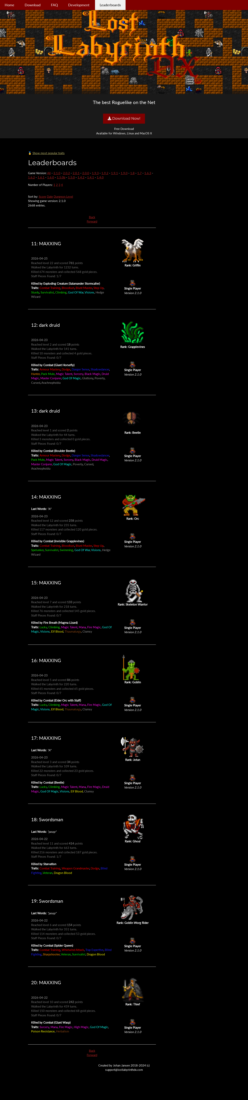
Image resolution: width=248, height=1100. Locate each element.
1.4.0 (100, 177)
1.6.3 (147, 173)
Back (92, 217)
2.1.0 (56, 173)
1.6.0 (50, 177)
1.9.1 (114, 173)
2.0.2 (66, 173)
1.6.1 (41, 177)
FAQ (54, 5)
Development (78, 5)
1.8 (132, 173)
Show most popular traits (49, 153)
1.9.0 (124, 173)
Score (42, 196)
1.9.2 (104, 173)
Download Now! (124, 118)
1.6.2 (31, 177)
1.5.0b (61, 177)
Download (33, 5)
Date (50, 196)
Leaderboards (110, 5)
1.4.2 (81, 177)
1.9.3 (95, 173)
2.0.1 (76, 173)
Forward (92, 221)
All (49, 173)
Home (9, 5)
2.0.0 (85, 173)
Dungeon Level (63, 196)
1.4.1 (90, 177)
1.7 (139, 173)
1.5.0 (71, 177)
